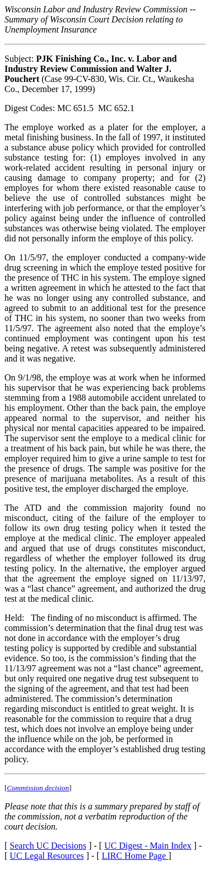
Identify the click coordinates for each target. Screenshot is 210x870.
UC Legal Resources (46, 855)
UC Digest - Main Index (148, 845)
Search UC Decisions (48, 845)
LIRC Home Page (135, 855)
